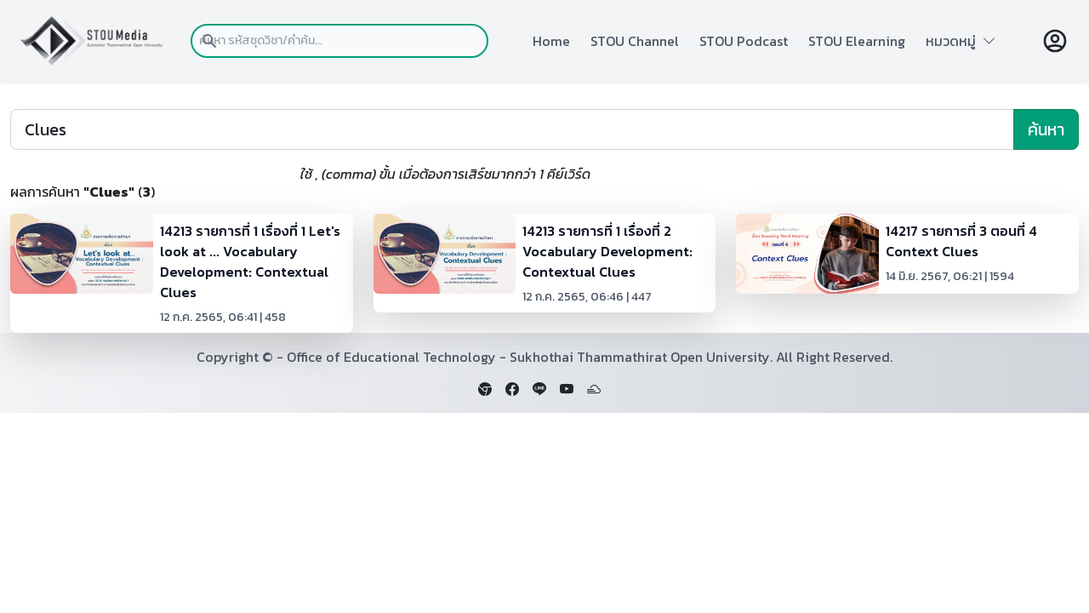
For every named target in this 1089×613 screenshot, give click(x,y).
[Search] (512, 129)
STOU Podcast (743, 41)
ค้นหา (1046, 129)
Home (551, 41)
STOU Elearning (856, 41)
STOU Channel (634, 41)
